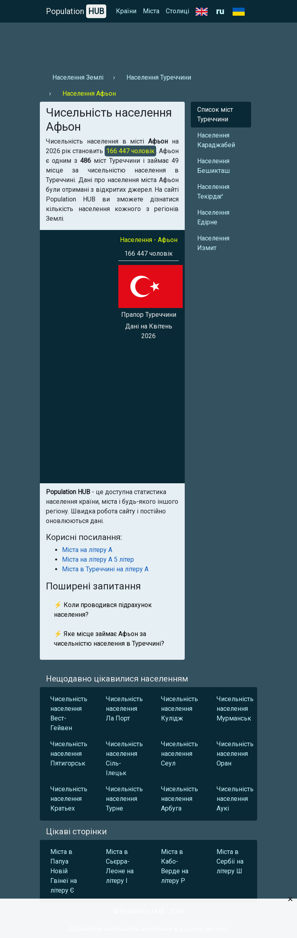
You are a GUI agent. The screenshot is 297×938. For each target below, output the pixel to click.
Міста (151, 11)
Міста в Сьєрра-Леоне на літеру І (120, 866)
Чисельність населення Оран (235, 753)
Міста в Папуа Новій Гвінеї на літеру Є (63, 871)
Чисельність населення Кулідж (179, 708)
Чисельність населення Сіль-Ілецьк (124, 758)
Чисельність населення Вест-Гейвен (68, 713)
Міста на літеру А (87, 550)
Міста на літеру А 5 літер (98, 559)
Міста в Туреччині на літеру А (105, 569)
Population (76, 11)
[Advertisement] (148, 45)
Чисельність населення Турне (124, 798)
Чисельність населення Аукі (235, 798)
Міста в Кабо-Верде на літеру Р (174, 866)
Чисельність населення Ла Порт (124, 708)
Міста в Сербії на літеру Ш (230, 861)
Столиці (177, 11)
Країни (126, 11)
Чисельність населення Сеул (179, 753)
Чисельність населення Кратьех (68, 798)
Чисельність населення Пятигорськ (68, 753)
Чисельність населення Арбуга (179, 798)
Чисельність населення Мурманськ (235, 708)
